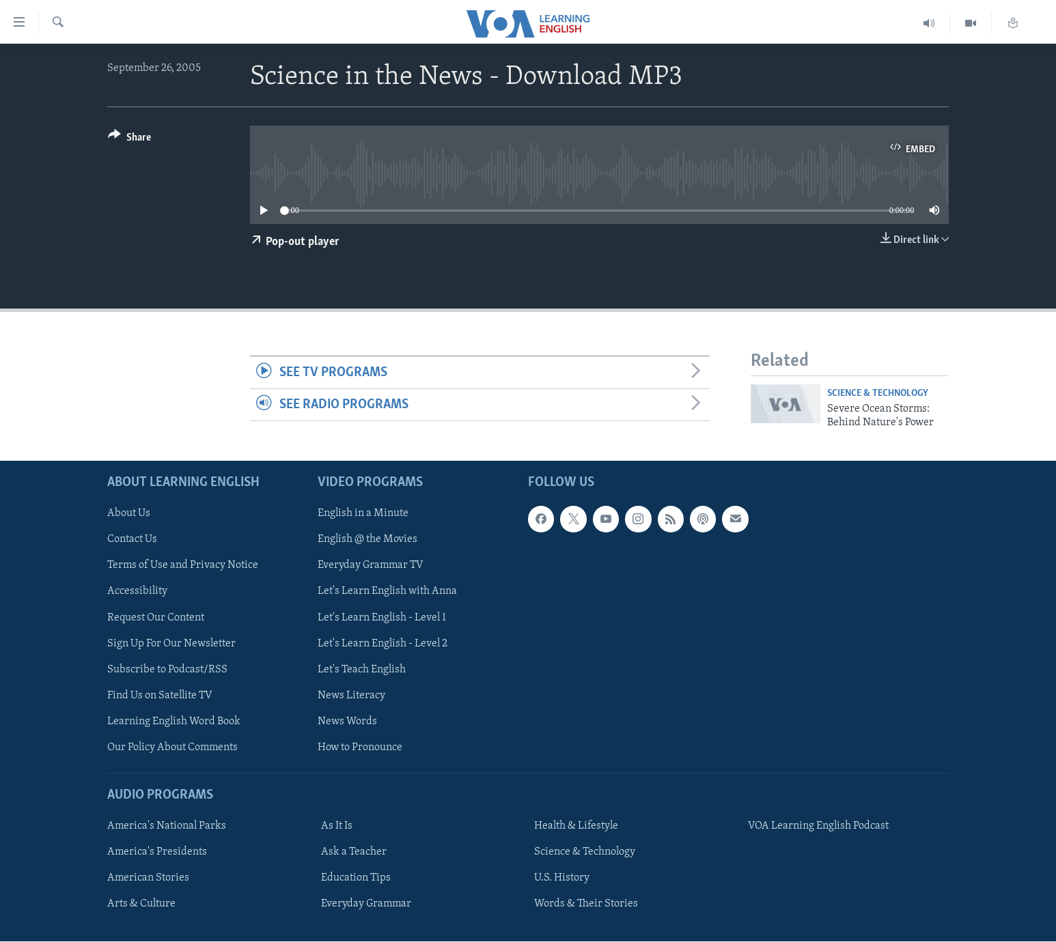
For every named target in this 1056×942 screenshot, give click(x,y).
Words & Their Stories (586, 904)
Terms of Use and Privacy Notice (182, 565)
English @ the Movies (367, 539)
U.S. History (561, 878)
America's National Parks (166, 826)
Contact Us (132, 539)
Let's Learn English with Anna (387, 591)
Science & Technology (877, 393)
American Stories (148, 878)
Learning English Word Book (173, 721)
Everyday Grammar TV (370, 565)
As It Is (336, 826)
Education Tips (356, 878)
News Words (347, 721)
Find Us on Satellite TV (159, 695)
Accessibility (137, 591)
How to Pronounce (360, 747)
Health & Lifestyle (576, 826)
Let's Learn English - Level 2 (382, 643)
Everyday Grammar (366, 904)
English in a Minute (363, 514)
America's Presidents (157, 852)
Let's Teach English (362, 669)
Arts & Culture (141, 904)
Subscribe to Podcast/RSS (167, 669)
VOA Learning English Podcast (818, 826)
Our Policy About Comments (172, 747)
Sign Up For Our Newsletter (171, 643)
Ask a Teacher (354, 852)
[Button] (129, 140)
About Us (128, 514)
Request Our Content (155, 617)
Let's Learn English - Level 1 (382, 617)
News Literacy (351, 695)
